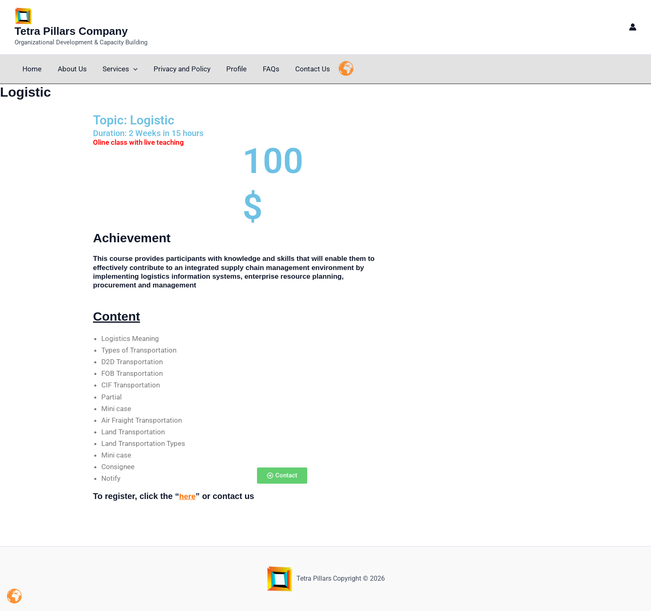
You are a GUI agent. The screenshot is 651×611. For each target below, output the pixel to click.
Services (115, 69)
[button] (129, 69)
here (187, 496)
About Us (69, 69)
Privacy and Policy (175, 69)
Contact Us (300, 69)
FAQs (260, 69)
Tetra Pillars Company (71, 31)
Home (31, 69)
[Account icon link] (632, 27)
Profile (228, 69)
